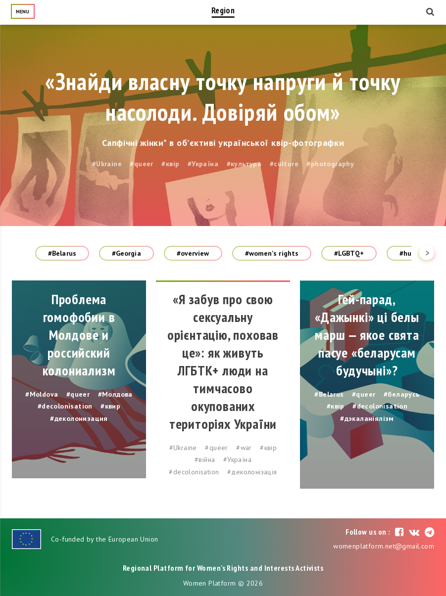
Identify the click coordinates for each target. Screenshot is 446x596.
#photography (330, 163)
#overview (193, 253)
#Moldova (41, 394)
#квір (170, 163)
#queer (141, 163)
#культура (244, 163)
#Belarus (62, 253)
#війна (205, 459)
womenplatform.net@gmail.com (383, 546)
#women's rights (272, 253)
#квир (110, 406)
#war (244, 447)
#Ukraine (107, 163)
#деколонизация (79, 418)
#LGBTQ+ (349, 253)
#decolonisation (65, 406)
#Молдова (115, 394)
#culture (284, 163)
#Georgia (126, 253)
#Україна (203, 163)
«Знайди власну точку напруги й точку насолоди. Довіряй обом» (222, 96)
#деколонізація (252, 471)
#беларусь (402, 394)
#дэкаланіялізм (367, 418)
